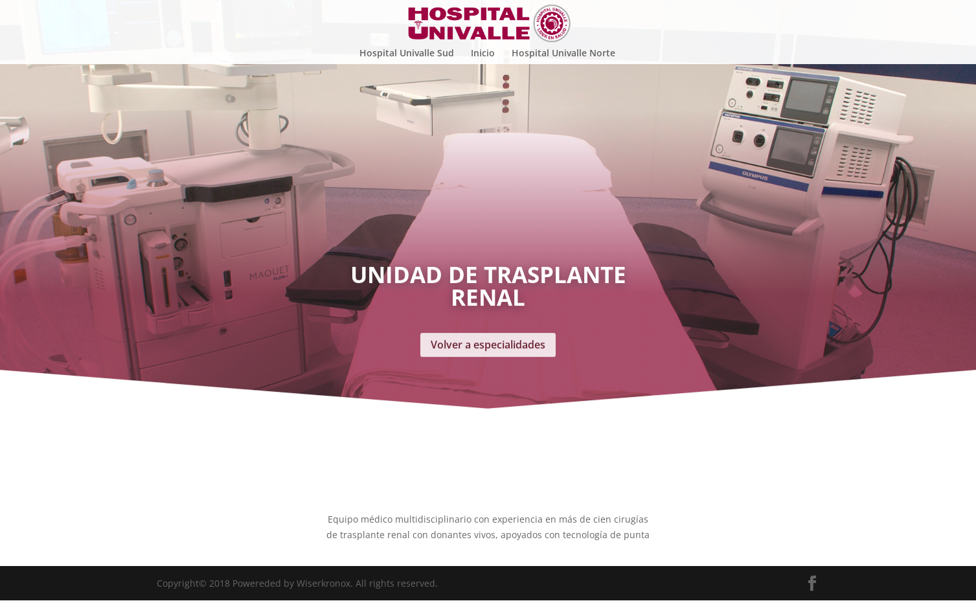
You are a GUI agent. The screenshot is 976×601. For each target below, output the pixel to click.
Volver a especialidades (488, 300)
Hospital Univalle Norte (563, 53)
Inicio (483, 53)
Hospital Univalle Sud (406, 53)
